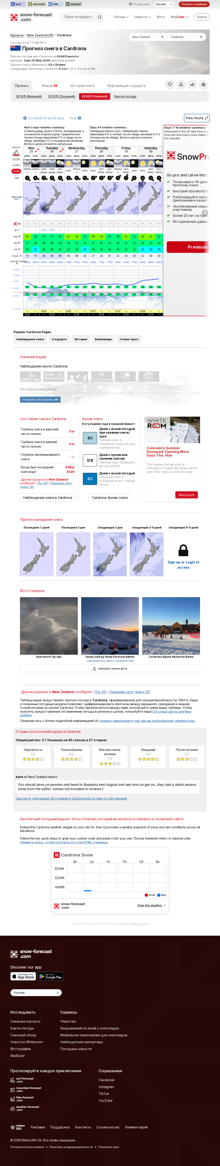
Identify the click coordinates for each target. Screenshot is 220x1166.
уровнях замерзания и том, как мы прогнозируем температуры (147, 721)
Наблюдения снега (30, 339)
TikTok (104, 1094)
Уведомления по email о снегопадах (89, 1028)
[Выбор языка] (164, 4)
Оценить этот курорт (33, 806)
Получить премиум (194, 4)
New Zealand (40, 35)
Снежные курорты (25, 1021)
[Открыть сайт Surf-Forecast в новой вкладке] (18, 4)
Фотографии (20, 1049)
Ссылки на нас (108, 1127)
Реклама (38, 1127)
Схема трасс (129, 339)
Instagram (106, 1087)
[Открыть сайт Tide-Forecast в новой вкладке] (55, 4)
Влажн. (17, 256)
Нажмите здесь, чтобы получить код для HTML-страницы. (64, 842)
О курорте (59, 339)
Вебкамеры (103, 339)
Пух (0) (42, 483)
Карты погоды (125, 96)
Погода (121, 17)
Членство (68, 1021)
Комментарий (136, 1127)
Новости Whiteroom (26, 1042)
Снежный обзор (23, 1035)
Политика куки (108, 1147)
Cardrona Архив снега (110, 497)
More (16, 199)
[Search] (100, 17)
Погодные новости (76, 1049)
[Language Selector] (36, 992)
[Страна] (148, 37)
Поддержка (60, 1127)
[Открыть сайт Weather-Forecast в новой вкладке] (73, 4)
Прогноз (22, 86)
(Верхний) (29, 96)
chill (17, 250)
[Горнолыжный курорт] (186, 37)
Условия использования (27, 1147)
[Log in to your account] (202, 17)
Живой (49, 86)
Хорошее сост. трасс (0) (129, 692)
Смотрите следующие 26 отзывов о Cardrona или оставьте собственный (71, 798)
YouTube (106, 1100)
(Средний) (61, 96)
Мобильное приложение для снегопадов (93, 1035)
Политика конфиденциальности (71, 1147)
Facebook (107, 1080)
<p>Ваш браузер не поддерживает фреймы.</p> (110, 883)
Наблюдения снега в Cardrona (47, 497)
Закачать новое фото (110, 668)
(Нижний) (95, 96)
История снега (82, 86)
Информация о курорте (126, 86)
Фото (161, 17)
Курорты (17, 35)
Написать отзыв (68, 806)
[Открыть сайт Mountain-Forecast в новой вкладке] (37, 4)
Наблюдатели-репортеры (81, 1042)
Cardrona (64, 35)
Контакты (83, 1127)
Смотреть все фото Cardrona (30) (110, 660)
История (81, 339)
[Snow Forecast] (31, 17)
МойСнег (17, 1056)
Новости (142, 17)
